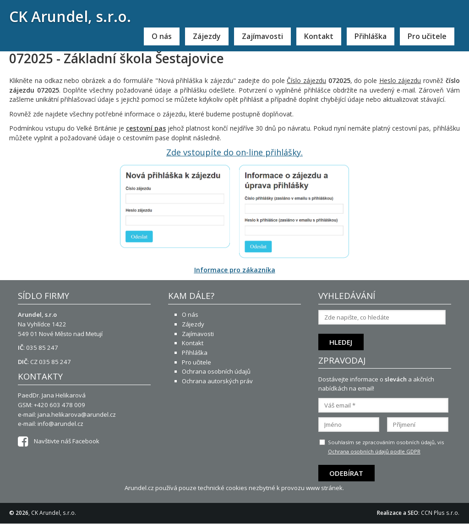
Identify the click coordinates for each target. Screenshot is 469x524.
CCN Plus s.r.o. (440, 513)
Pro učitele (427, 36)
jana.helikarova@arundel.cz (77, 414)
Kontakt (318, 36)
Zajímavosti (262, 36)
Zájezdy (207, 36)
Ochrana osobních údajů (216, 371)
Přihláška (370, 36)
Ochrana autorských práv (217, 381)
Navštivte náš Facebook (58, 441)
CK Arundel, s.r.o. (70, 16)
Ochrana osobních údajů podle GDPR (374, 451)
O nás (162, 36)
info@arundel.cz (60, 423)
